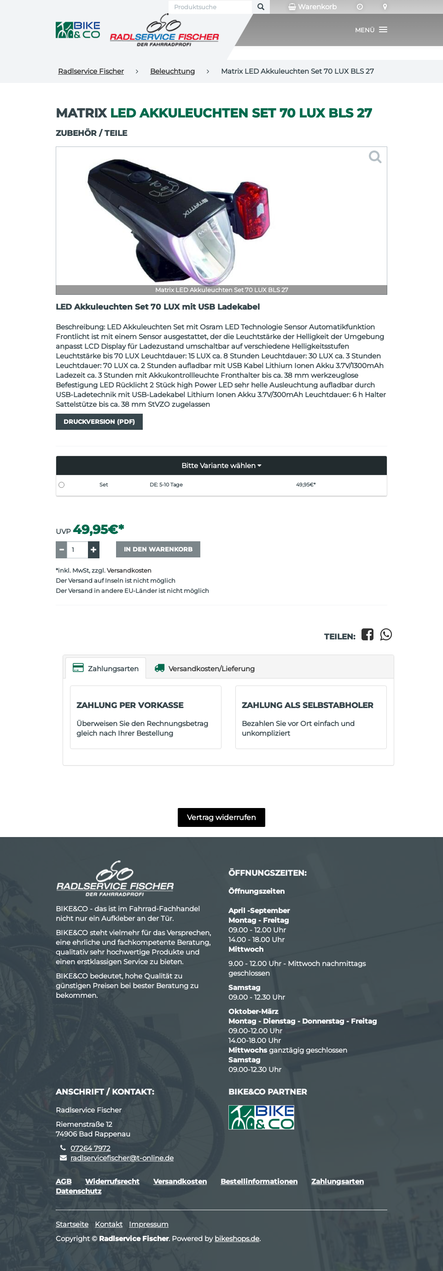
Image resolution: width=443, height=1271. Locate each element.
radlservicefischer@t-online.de (122, 1158)
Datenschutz (78, 1191)
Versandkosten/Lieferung (204, 667)
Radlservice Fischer (91, 71)
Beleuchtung (172, 71)
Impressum (149, 1224)
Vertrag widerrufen (221, 817)
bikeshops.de (237, 1238)
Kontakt (108, 1224)
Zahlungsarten (106, 667)
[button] (371, 30)
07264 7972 (90, 1148)
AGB (63, 1181)
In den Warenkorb (158, 549)
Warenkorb (312, 7)
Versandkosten (129, 570)
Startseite (72, 1224)
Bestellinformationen (259, 1181)
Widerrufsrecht (112, 1181)
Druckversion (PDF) (99, 421)
